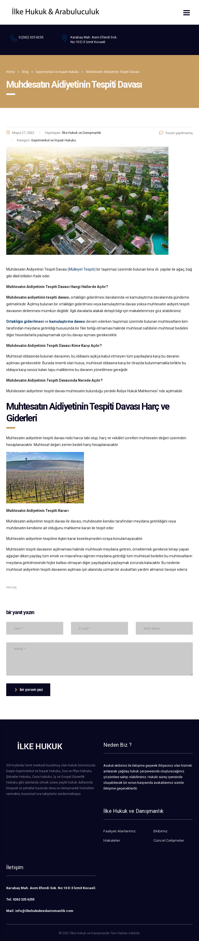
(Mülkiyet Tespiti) (82, 269)
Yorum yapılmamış (176, 133)
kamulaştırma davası (67, 321)
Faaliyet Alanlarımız (119, 831)
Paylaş (11, 587)
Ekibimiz (160, 831)
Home (10, 72)
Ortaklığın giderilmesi (25, 321)
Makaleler (111, 840)
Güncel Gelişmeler (168, 840)
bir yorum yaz (29, 690)
